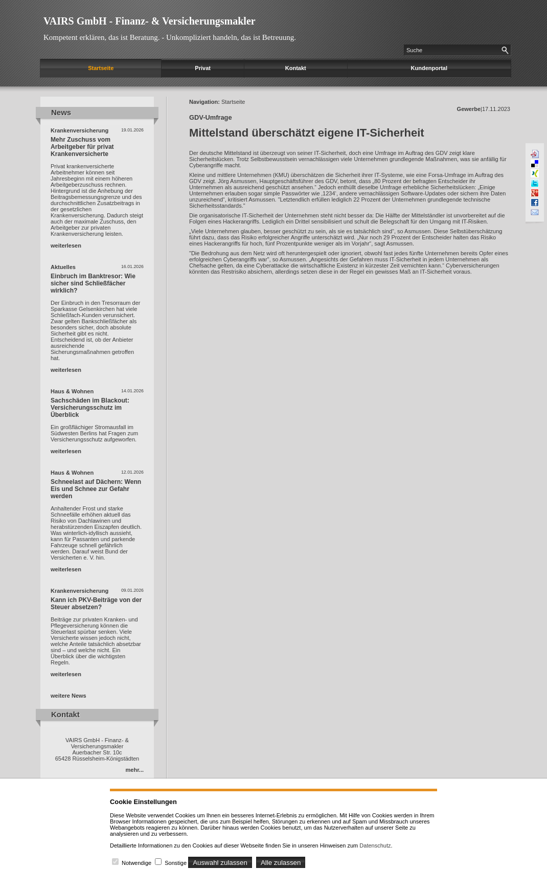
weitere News (68, 696)
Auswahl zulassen (220, 862)
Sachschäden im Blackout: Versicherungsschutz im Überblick (90, 407)
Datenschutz (375, 845)
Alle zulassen (281, 862)
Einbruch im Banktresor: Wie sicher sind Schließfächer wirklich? (93, 283)
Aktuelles (63, 267)
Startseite (100, 68)
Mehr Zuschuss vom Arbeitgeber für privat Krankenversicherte (82, 147)
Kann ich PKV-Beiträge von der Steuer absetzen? (96, 603)
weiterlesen (66, 245)
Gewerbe (469, 109)
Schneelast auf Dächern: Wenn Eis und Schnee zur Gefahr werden (96, 489)
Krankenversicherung (79, 130)
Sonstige (176, 863)
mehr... (135, 770)
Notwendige (136, 863)
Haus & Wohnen (72, 391)
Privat (203, 68)
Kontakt (295, 68)
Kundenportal (429, 68)
